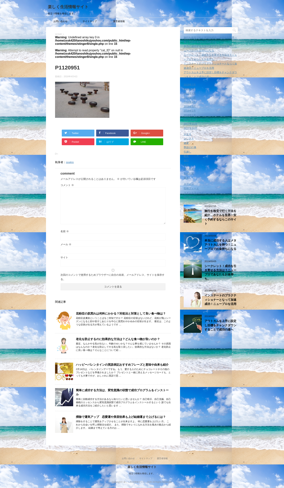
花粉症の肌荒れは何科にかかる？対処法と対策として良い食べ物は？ (121, 313)
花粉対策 (189, 173)
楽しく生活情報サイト (68, 7)
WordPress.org (192, 197)
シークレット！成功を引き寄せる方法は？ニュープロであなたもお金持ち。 (220, 272)
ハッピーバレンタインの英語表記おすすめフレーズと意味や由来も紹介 (122, 364)
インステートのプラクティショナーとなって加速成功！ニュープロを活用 (220, 299)
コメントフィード (194, 192)
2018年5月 (190, 97)
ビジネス (189, 138)
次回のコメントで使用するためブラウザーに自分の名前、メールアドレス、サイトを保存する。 (112, 277)
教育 (186, 156)
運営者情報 (119, 21)
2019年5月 (190, 89)
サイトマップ (90, 21)
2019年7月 (190, 84)
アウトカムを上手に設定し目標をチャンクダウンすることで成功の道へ (220, 325)
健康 (186, 143)
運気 (186, 177)
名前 (64, 231)
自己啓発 (189, 169)
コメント (67, 185)
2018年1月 (190, 115)
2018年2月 (190, 110)
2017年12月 (190, 119)
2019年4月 (190, 93)
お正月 (187, 134)
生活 (186, 164)
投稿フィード (191, 188)
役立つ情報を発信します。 (142, 473)
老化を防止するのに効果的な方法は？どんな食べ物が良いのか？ (118, 339)
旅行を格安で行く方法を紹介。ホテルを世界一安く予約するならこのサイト (220, 217)
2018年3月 (190, 106)
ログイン (189, 184)
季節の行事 (190, 147)
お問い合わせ (60, 21)
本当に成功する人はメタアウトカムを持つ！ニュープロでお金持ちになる (220, 245)
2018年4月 (190, 102)
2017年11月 (190, 123)
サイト (64, 257)
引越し (187, 151)
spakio (70, 162)
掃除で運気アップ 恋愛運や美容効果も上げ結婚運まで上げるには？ (121, 416)
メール (65, 244)
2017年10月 (190, 128)
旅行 (186, 160)
